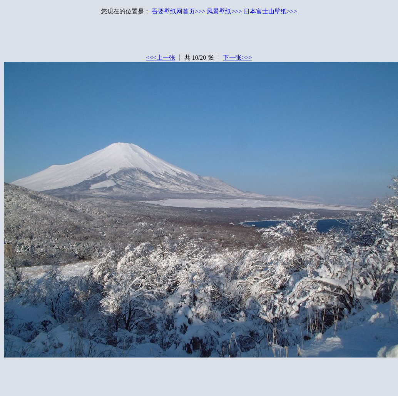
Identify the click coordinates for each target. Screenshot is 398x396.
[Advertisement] (199, 36)
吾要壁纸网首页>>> (178, 11)
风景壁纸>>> (224, 11)
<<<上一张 (160, 57)
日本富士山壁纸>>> (270, 11)
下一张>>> (237, 57)
